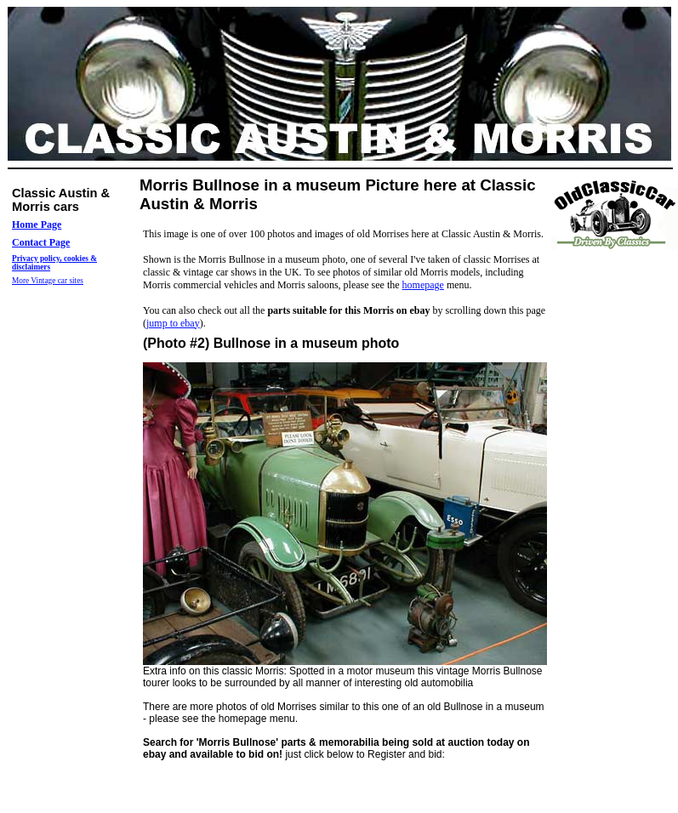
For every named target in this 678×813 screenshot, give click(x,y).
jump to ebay (173, 323)
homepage (423, 285)
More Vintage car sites (47, 280)
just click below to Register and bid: (336, 748)
